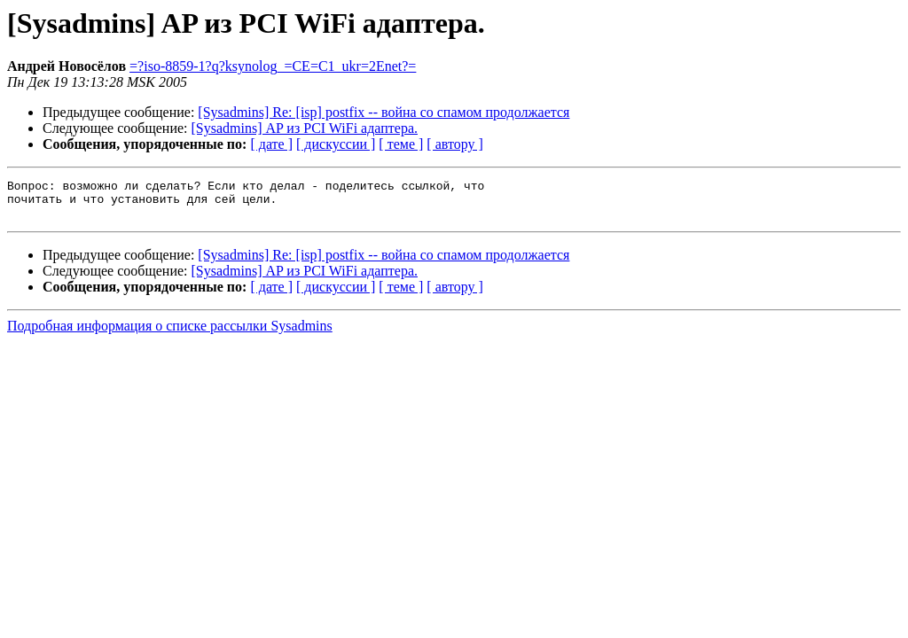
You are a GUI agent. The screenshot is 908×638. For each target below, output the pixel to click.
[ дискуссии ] (335, 144)
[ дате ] (271, 144)
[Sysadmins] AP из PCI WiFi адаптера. (305, 128)
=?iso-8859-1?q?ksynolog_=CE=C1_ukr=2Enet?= (272, 66)
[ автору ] (454, 144)
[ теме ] (401, 144)
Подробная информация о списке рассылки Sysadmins (170, 333)
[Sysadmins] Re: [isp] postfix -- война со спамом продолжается (383, 112)
